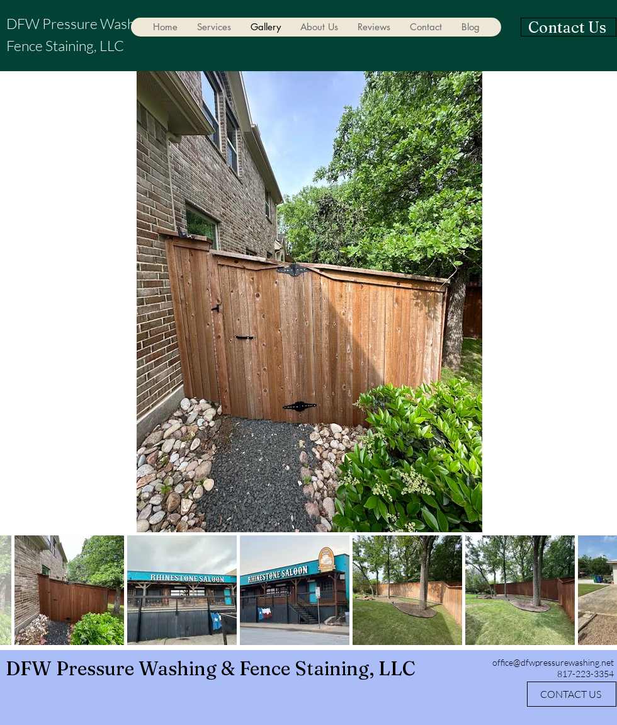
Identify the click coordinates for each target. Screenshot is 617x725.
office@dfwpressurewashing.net (553, 662)
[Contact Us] (568, 27)
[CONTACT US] (571, 694)
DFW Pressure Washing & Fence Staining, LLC (211, 668)
